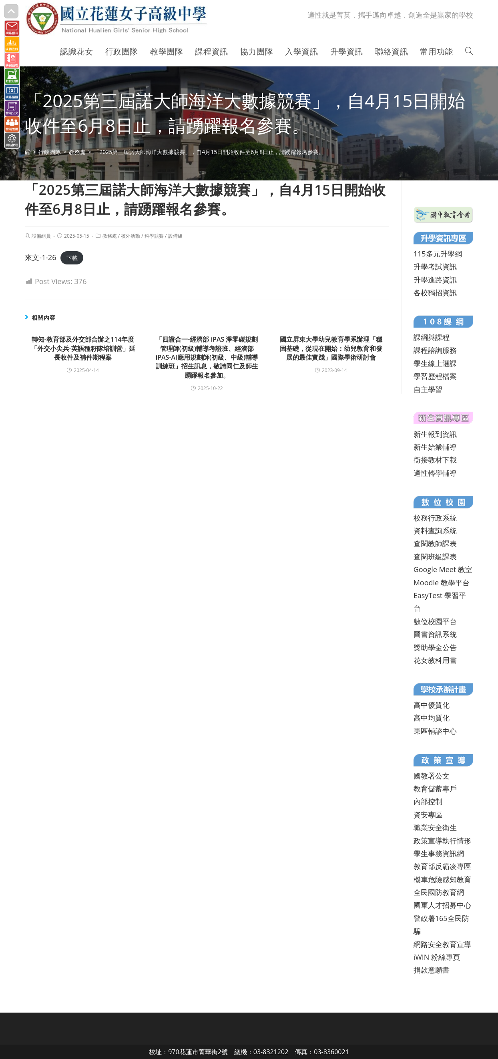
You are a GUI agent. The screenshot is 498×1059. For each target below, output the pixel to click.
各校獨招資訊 (435, 292)
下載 (72, 258)
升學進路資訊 (435, 279)
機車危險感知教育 (442, 879)
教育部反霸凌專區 (442, 866)
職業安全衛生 (435, 827)
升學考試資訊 (435, 266)
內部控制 (428, 801)
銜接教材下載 (435, 459)
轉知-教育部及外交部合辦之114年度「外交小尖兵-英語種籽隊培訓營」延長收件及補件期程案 (83, 348)
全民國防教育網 (439, 892)
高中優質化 (432, 705)
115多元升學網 (438, 253)
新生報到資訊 (435, 434)
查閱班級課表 (435, 556)
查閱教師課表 (435, 543)
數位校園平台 (435, 621)
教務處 (109, 235)
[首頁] (27, 152)
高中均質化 (432, 718)
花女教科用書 (435, 660)
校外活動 (130, 235)
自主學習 (428, 389)
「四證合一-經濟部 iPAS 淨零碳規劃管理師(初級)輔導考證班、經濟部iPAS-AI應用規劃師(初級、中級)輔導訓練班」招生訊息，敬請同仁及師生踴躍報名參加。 (207, 357)
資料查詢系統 (435, 530)
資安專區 (428, 814)
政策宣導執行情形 (442, 840)
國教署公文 (432, 776)
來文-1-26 (40, 257)
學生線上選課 (435, 363)
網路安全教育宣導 (442, 944)
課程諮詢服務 (435, 350)
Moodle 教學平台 (442, 582)
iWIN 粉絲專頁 (437, 957)
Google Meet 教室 (443, 569)
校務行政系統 (435, 517)
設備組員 (41, 235)
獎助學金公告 (435, 647)
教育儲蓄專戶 (435, 788)
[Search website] (469, 51)
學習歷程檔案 (435, 376)
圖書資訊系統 (435, 634)
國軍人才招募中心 (442, 905)
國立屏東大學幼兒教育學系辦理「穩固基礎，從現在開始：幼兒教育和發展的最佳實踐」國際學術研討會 (331, 348)
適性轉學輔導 (435, 473)
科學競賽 (154, 235)
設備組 (175, 235)
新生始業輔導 (435, 447)
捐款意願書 (432, 970)
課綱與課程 (432, 337)
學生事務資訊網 (439, 853)
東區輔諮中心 (435, 731)
